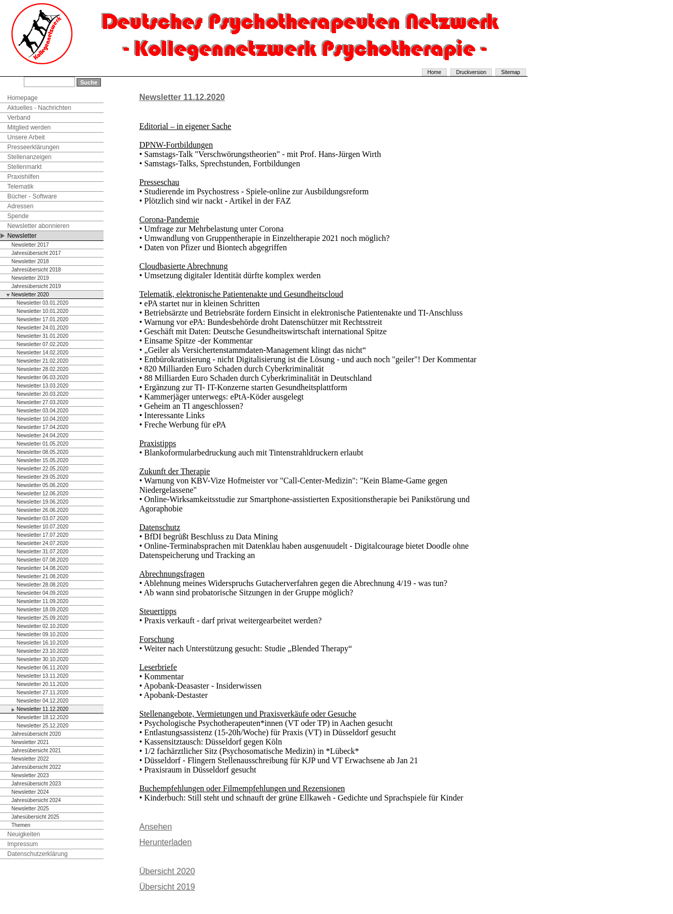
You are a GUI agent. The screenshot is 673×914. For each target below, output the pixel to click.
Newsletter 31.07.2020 (42, 551)
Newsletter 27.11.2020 (42, 692)
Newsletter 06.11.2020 (42, 667)
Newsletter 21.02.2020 (42, 361)
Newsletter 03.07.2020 (42, 518)
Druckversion (471, 72)
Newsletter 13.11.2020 (42, 676)
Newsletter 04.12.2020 (42, 701)
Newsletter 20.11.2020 (42, 684)
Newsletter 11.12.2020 (42, 709)
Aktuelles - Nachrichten (39, 107)
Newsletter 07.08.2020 (42, 560)
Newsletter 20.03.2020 (42, 394)
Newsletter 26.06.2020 (42, 510)
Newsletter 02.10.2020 (42, 626)
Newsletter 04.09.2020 (42, 593)
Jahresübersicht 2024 (36, 800)
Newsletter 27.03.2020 (42, 402)
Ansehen (155, 826)
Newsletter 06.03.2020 (42, 377)
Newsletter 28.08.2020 (42, 585)
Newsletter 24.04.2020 (42, 435)
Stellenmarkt (24, 166)
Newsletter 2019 (30, 278)
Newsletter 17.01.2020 (42, 319)
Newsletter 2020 (30, 294)
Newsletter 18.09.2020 (42, 609)
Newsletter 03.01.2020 (42, 303)
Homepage (22, 98)
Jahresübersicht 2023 (36, 784)
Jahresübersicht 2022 (36, 767)
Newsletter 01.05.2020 (42, 444)
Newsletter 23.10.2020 (42, 651)
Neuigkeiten (23, 834)
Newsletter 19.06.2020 (42, 502)
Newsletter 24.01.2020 (42, 328)
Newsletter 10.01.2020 (42, 311)
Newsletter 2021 (30, 742)
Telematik (20, 186)
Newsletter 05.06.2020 (42, 485)
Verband (19, 117)
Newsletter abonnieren (38, 226)
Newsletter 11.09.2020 (42, 601)
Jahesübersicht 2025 (35, 817)
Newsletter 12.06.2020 (42, 493)
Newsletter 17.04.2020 (42, 427)
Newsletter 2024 (30, 792)
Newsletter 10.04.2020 (42, 419)
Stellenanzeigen (29, 157)
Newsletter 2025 (30, 808)
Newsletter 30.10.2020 (42, 659)
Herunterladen (165, 842)
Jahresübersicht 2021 (36, 750)
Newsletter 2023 (30, 775)
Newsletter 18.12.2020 (42, 717)
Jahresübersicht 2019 (36, 286)
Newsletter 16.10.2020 (42, 643)
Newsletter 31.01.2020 (42, 336)
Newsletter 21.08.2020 (42, 576)
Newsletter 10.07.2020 (42, 527)
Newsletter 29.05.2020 (42, 477)
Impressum (22, 844)
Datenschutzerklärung (37, 854)
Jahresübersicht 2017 (36, 253)
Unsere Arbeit (26, 137)
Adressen (20, 206)
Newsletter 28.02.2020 (42, 369)
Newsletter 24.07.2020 (42, 543)
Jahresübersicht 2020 (36, 734)
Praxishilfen (23, 176)
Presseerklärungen (33, 147)
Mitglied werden (29, 127)
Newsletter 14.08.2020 (42, 568)
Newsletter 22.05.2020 (42, 469)
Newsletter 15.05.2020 (42, 460)
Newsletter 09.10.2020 (42, 634)
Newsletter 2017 (30, 245)
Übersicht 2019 (167, 886)
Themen (21, 825)
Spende (17, 216)
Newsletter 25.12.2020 (42, 726)
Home (435, 72)
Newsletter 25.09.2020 (42, 618)
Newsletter (22, 235)
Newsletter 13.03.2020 (42, 386)
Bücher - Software (32, 196)
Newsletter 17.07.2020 (42, 535)
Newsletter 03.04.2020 (42, 410)
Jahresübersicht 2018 (36, 270)
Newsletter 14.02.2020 (42, 352)
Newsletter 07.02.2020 (42, 344)
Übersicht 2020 (167, 871)
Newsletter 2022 (30, 759)
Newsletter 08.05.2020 (42, 452)
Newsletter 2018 (30, 261)
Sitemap (510, 72)
